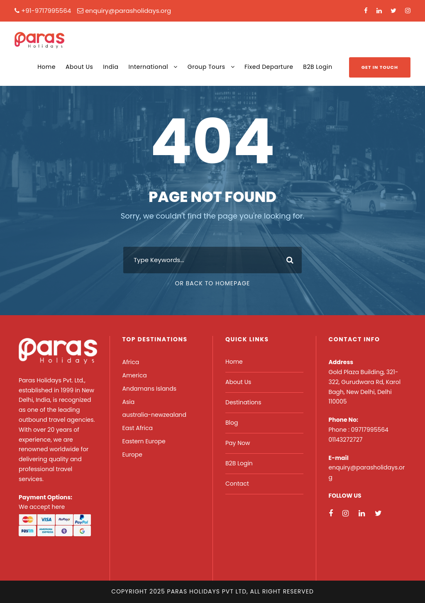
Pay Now (237, 443)
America (134, 375)
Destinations (243, 402)
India (110, 67)
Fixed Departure (268, 67)
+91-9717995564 (46, 10)
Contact (237, 483)
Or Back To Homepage (212, 283)
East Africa (137, 428)
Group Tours (206, 67)
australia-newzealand (154, 415)
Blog (231, 422)
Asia (128, 402)
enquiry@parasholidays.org (128, 10)
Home (46, 67)
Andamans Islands (149, 388)
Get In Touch (379, 67)
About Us (79, 67)
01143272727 (346, 439)
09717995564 (369, 430)
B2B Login (317, 67)
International (149, 67)
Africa (130, 362)
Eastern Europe (144, 441)
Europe (132, 454)
